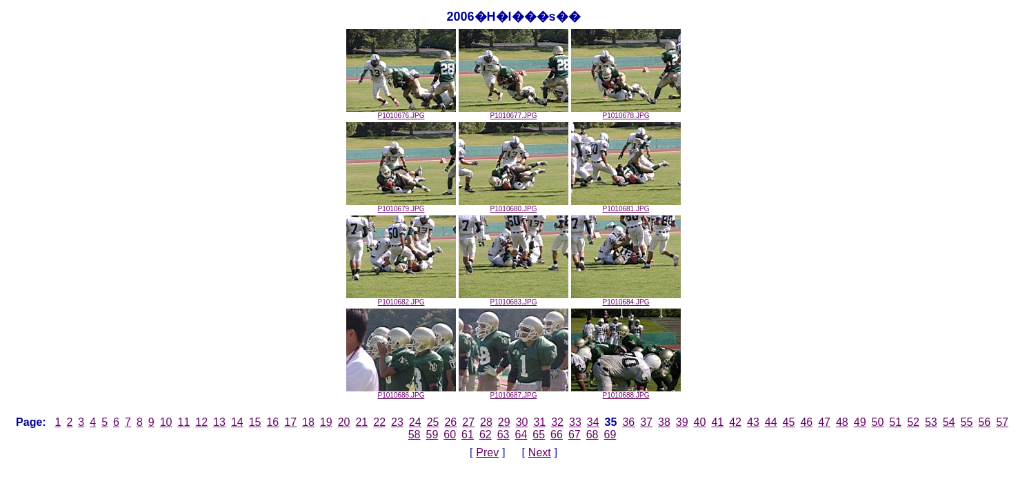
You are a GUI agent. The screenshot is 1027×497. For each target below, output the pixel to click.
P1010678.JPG (626, 112)
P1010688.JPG (626, 392)
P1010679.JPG (401, 206)
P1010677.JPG (513, 112)
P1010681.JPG (626, 206)
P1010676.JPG (401, 112)
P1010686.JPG (401, 392)
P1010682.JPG (401, 299)
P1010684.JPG (626, 299)
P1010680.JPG (513, 206)
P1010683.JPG (513, 299)
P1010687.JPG (513, 392)
